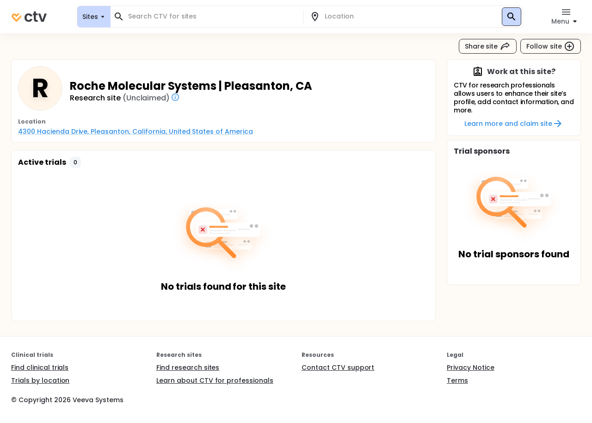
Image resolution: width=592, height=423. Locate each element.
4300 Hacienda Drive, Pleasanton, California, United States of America (135, 131)
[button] (75, 162)
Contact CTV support (338, 367)
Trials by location (40, 380)
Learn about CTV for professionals (214, 380)
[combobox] (212, 16)
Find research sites (187, 367)
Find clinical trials (39, 367)
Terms (457, 380)
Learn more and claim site (513, 123)
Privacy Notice (470, 367)
